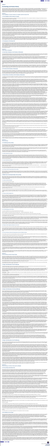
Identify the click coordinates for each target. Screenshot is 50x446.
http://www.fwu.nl (48, 444)
